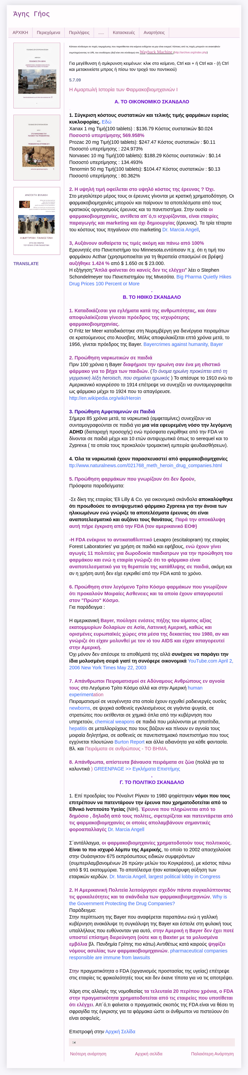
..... (101, 32)
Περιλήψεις (79, 32)
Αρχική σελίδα (148, 1053)
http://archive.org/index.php (190, 52)
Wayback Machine (156, 51)
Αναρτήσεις (154, 32)
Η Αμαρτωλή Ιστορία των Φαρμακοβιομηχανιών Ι (123, 89)
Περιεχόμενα (48, 32)
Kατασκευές (124, 32)
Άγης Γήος (31, 14)
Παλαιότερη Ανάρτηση (212, 1053)
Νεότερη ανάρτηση (88, 1053)
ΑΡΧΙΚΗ (20, 32)
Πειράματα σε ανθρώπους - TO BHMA (126, 748)
